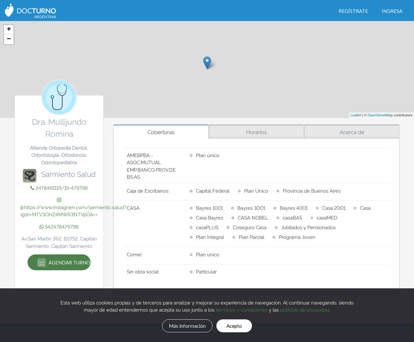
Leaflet (356, 115)
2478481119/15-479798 (59, 187)
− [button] (9, 39)
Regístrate (353, 11)
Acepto (239, 324)
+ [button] (9, 30)
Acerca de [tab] (352, 131)
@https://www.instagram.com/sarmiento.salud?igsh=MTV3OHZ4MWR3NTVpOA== (73, 208)
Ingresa (392, 11)
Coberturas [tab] (161, 131)
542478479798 (59, 226)
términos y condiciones (241, 308)
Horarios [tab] (256, 131)
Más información (183, 324)
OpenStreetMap (380, 115)
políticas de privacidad (304, 308)
